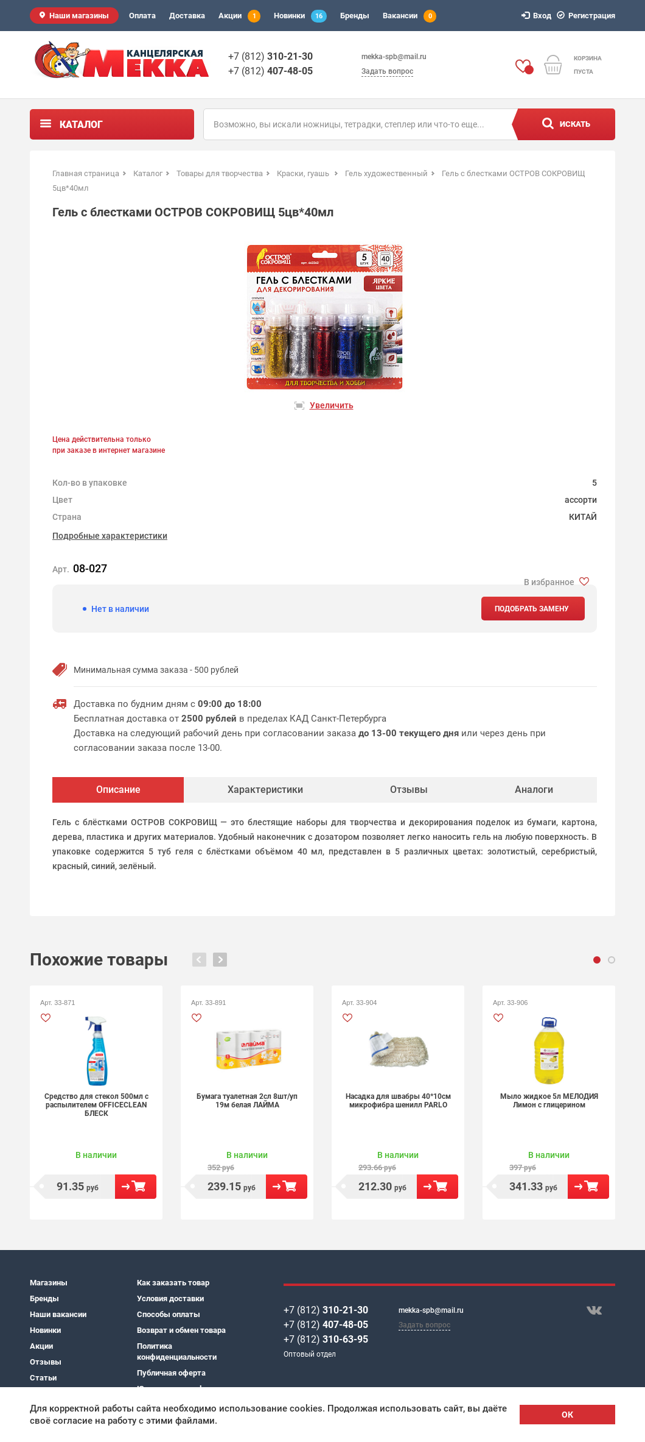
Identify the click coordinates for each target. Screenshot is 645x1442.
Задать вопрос (387, 71)
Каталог (81, 124)
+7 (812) (270, 56)
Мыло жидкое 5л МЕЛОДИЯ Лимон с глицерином (549, 1100)
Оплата (142, 15)
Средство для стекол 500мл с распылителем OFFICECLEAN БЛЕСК (96, 1105)
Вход (538, 15)
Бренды (354, 15)
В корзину (135, 1186)
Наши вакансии (58, 1314)
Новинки (300, 16)
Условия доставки (170, 1298)
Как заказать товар (173, 1282)
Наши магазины (79, 15)
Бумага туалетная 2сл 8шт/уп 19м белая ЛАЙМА (247, 1100)
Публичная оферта (171, 1372)
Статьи (43, 1377)
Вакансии (409, 16)
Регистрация (587, 15)
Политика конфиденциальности (177, 1351)
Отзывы (45, 1361)
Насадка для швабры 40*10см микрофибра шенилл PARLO (398, 1100)
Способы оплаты (168, 1314)
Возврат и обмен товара (181, 1330)
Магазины (49, 1282)
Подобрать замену (532, 609)
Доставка (187, 15)
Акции (239, 16)
